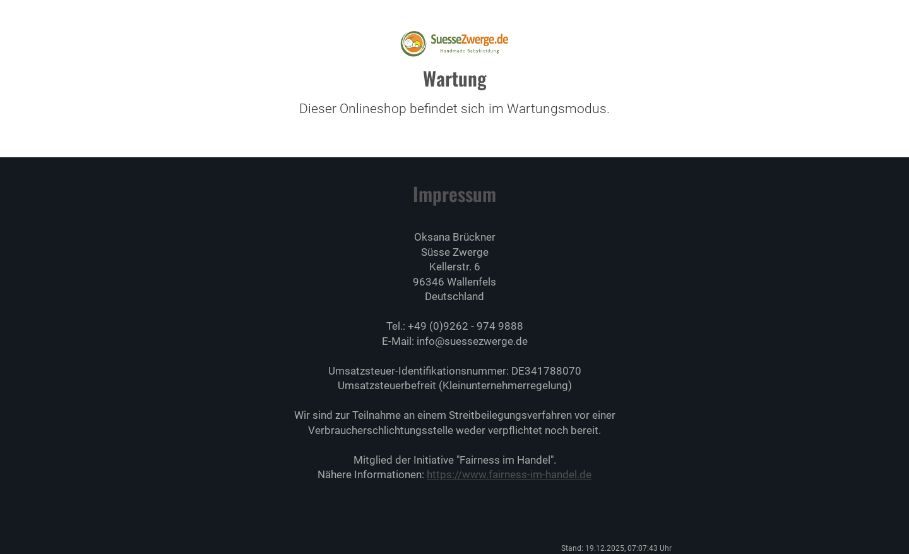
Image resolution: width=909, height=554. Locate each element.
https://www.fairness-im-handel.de (509, 474)
